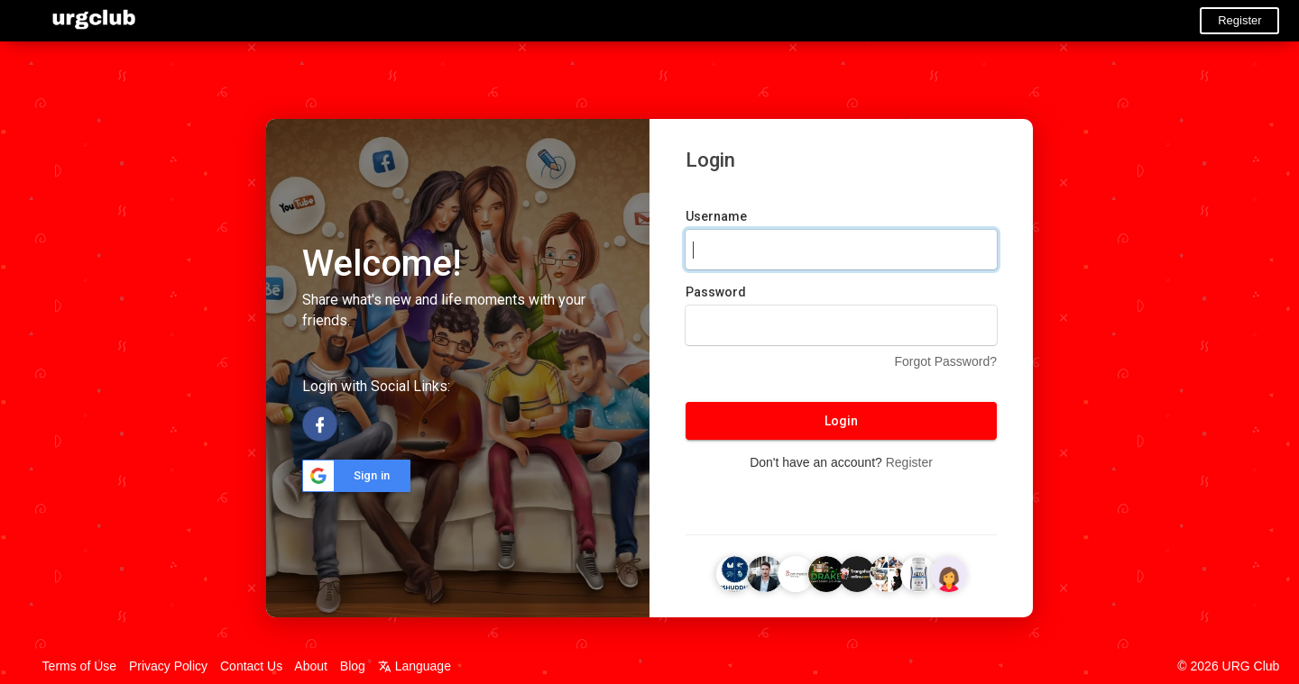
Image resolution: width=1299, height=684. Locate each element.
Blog (352, 666)
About (310, 666)
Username (716, 216)
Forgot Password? (945, 361)
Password (716, 292)
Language (414, 666)
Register (1239, 20)
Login (841, 421)
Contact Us (251, 666)
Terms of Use (79, 666)
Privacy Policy (168, 666)
